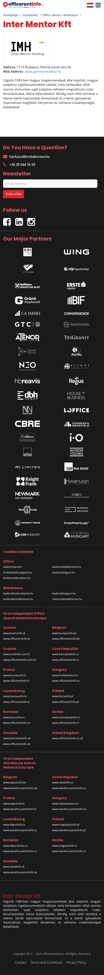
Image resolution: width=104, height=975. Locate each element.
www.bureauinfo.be (64, 633)
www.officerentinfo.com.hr (19, 660)
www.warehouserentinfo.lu (20, 830)
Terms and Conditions (46, 962)
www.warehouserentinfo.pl (69, 830)
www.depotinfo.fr (14, 803)
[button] (97, 5)
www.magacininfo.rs (64, 845)
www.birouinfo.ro (14, 717)
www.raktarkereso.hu (65, 803)
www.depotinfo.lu (14, 824)
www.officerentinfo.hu (66, 681)
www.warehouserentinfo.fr (19, 809)
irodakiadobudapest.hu (17, 572)
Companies (30, 15)
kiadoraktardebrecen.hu (18, 599)
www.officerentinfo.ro (16, 723)
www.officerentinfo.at (16, 638)
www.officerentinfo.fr (16, 681)
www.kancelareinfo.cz (65, 654)
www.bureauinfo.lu (15, 696)
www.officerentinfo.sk (16, 744)
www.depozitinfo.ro (15, 845)
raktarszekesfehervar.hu (67, 599)
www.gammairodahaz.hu (43, 71)
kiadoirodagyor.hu (63, 572)
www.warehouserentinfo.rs (69, 851)
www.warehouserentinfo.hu (69, 809)
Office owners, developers (61, 15)
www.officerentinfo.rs (65, 723)
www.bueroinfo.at (14, 633)
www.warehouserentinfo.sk (20, 872)
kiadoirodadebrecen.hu (66, 567)
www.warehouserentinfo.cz (69, 788)
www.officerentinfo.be (66, 638)
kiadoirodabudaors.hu (17, 578)
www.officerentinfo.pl (65, 702)
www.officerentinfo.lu (16, 702)
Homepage (10, 15)
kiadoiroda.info (12, 567)
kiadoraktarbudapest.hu (18, 593)
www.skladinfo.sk (14, 866)
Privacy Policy (76, 962)
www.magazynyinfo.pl (65, 824)
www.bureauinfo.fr (14, 675)
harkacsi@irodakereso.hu (26, 156)
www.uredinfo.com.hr (16, 654)
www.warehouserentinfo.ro (20, 851)
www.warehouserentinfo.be (20, 788)
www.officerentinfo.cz (65, 660)
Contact (20, 962)
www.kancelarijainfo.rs (66, 717)
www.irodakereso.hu (65, 675)
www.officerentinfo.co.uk (67, 738)
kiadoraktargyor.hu (64, 593)
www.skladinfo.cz (62, 782)
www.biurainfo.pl (62, 696)
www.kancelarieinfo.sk (17, 738)
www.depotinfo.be (14, 782)
